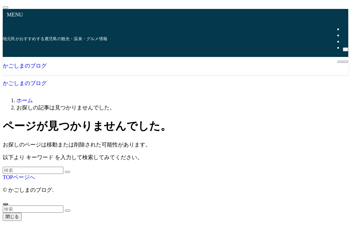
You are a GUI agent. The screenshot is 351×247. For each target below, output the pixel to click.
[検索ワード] (33, 170)
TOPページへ (19, 177)
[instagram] (345, 35)
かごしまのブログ (25, 66)
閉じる (12, 216)
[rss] (345, 41)
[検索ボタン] (345, 62)
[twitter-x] (345, 29)
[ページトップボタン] (5, 204)
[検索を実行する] (67, 172)
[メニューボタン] (340, 62)
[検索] (345, 49)
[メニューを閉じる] (5, 8)
